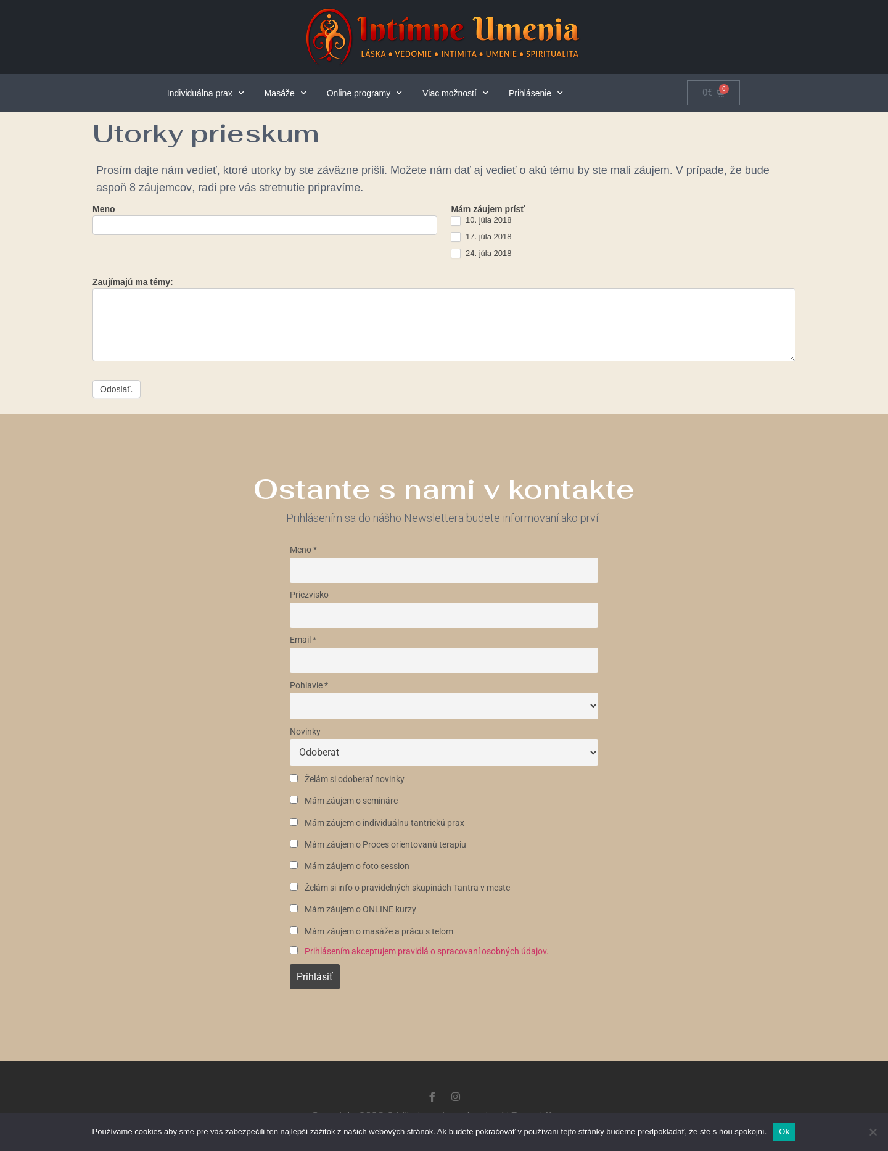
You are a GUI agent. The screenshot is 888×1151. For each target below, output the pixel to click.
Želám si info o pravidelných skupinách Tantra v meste (400, 888)
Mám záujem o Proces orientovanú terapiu (378, 845)
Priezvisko (309, 595)
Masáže (285, 93)
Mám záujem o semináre (344, 801)
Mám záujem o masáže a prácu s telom (371, 931)
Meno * (303, 550)
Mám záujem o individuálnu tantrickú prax (377, 823)
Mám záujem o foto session (349, 866)
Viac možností (455, 93)
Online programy (365, 93)
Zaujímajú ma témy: (132, 282)
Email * (303, 640)
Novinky (305, 732)
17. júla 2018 (481, 237)
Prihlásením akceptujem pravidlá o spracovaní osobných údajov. (427, 951)
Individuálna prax (205, 93)
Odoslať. (116, 389)
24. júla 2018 (481, 254)
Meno (103, 209)
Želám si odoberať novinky (347, 779)
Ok (784, 1131)
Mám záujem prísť (488, 209)
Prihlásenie (536, 93)
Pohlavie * (309, 685)
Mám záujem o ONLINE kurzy (353, 909)
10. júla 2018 (481, 220)
